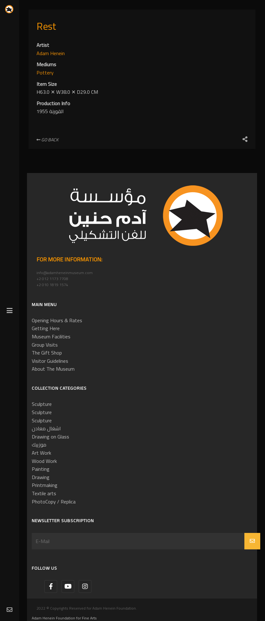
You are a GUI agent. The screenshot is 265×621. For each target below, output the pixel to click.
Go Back (47, 139)
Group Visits (45, 344)
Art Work (41, 453)
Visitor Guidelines (50, 361)
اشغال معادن (46, 428)
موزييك (39, 444)
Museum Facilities (51, 336)
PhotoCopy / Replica (54, 501)
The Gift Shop (47, 352)
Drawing (41, 477)
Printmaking (44, 485)
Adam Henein (50, 53)
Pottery (45, 72)
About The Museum (53, 369)
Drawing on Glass (50, 436)
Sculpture (42, 404)
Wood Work (44, 461)
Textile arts (44, 493)
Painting (41, 469)
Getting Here (46, 328)
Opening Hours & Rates (57, 320)
